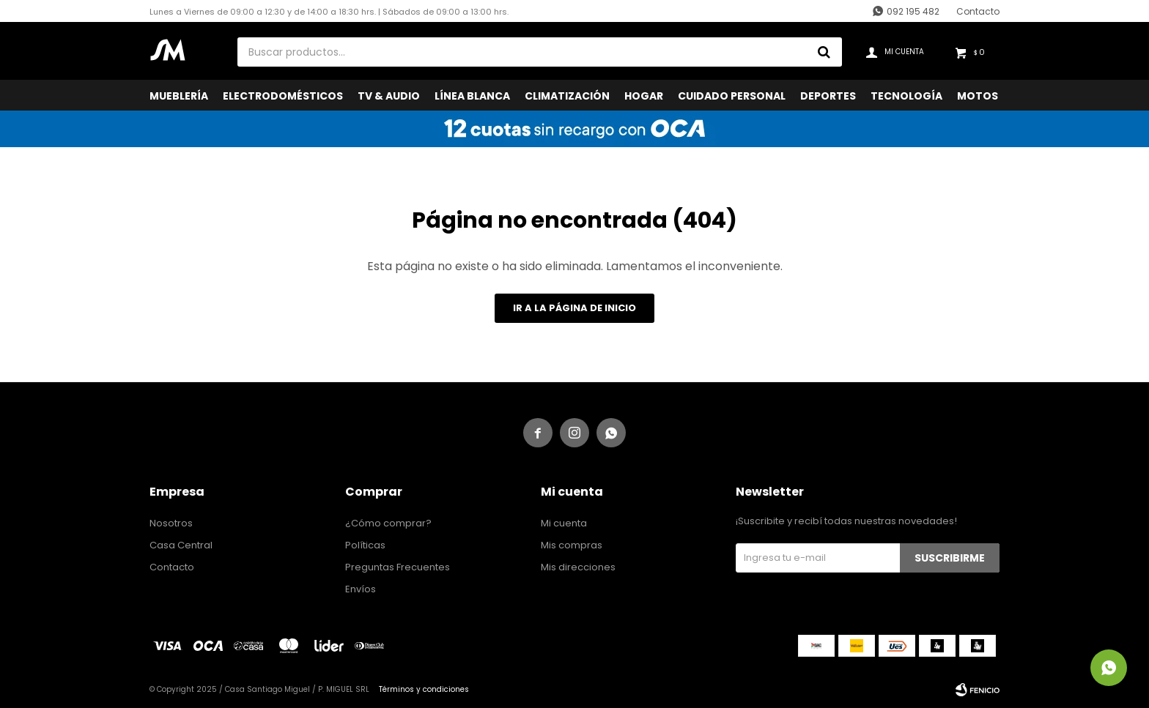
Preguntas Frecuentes (397, 567)
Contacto (978, 11)
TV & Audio (389, 96)
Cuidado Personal (732, 96)
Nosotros (171, 523)
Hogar (643, 96)
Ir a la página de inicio (574, 308)
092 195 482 (913, 11)
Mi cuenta (564, 523)
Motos (977, 96)
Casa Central (181, 545)
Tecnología (906, 96)
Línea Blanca (472, 96)
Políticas (365, 545)
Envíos (360, 589)
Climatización (567, 96)
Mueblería (178, 96)
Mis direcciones (578, 567)
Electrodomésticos (283, 96)
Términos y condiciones (424, 689)
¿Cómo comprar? (388, 523)
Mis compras (571, 545)
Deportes (828, 96)
